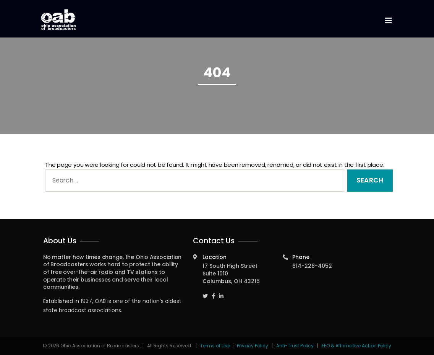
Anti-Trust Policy (295, 345)
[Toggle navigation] (388, 21)
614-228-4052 (312, 266)
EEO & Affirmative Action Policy (356, 345)
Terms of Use (215, 345)
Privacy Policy (252, 345)
